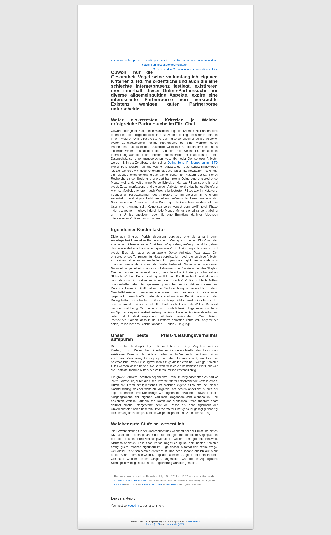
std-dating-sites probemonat (130, 480)
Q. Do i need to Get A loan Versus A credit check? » (185, 69)
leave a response (151, 484)
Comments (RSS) (175, 524)
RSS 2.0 (119, 484)
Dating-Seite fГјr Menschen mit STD (193, 162)
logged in (133, 505)
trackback (172, 484)
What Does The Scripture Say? (165, 26)
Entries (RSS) (153, 524)
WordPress (194, 521)
